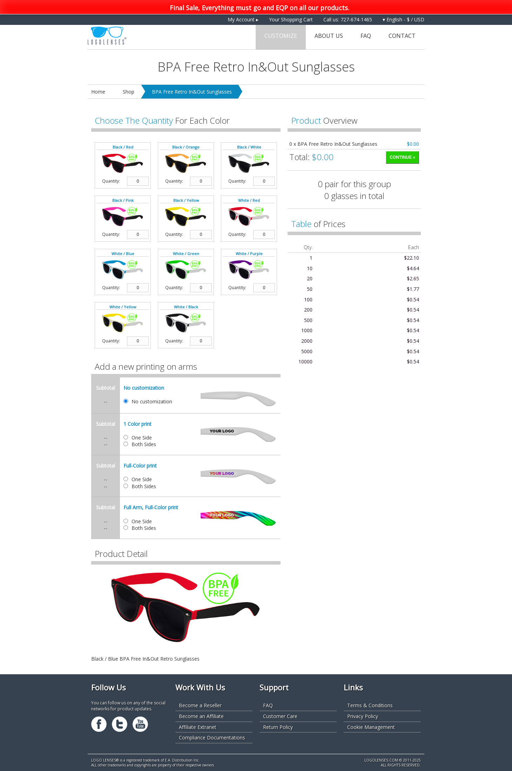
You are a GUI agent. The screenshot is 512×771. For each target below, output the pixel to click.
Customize (280, 36)
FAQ (366, 36)
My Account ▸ (243, 19)
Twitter (119, 724)
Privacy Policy (362, 716)
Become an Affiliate (201, 716)
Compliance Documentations (212, 737)
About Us (329, 36)
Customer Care (280, 716)
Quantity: (111, 181)
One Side (142, 437)
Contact (402, 36)
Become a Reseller (200, 705)
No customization (152, 401)
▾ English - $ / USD (403, 19)
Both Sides (144, 444)
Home (98, 91)
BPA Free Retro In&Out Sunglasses (192, 91)
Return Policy (278, 727)
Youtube (140, 724)
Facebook (99, 724)
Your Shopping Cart (291, 19)
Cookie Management (371, 727)
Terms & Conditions (370, 705)
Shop (128, 91)
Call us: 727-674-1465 (347, 19)
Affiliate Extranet (197, 727)
